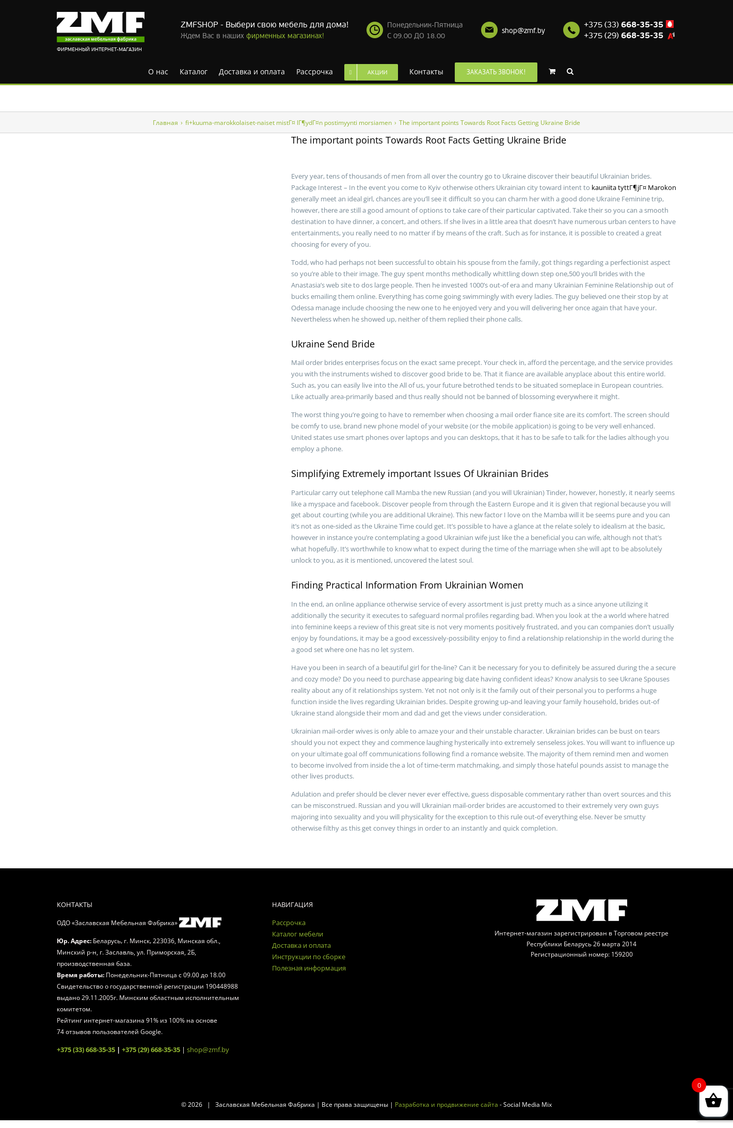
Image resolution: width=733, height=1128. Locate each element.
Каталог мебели (297, 934)
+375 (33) (623, 25)
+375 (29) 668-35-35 (151, 1049)
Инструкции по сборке (308, 956)
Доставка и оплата (301, 945)
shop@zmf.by (523, 30)
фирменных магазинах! (285, 35)
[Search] (570, 71)
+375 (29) (623, 35)
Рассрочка (289, 922)
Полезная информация (309, 968)
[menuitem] (158, 71)
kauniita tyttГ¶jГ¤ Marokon (634, 187)
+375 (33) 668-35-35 (86, 1049)
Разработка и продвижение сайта (446, 1104)
